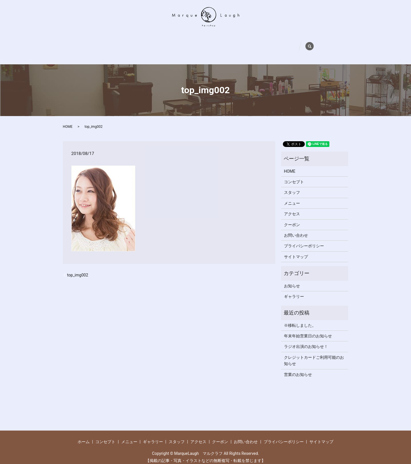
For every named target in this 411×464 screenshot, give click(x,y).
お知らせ (292, 277)
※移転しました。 (300, 316)
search (321, 40)
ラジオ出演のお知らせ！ (306, 338)
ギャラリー (181, 42)
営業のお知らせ (298, 365)
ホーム (98, 42)
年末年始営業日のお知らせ (308, 327)
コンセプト (124, 42)
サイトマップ (296, 248)
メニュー (153, 42)
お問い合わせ (293, 42)
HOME (67, 118)
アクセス (236, 42)
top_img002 (77, 266)
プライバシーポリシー (304, 237)
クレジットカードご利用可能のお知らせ (314, 351)
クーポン (262, 42)
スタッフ (209, 42)
